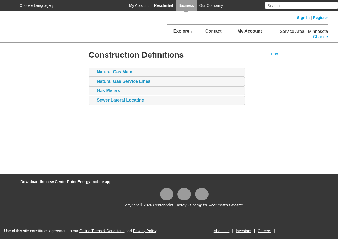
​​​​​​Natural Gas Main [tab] (111, 72)
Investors (243, 231)
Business (186, 5)
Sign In (303, 17)
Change (320, 36)
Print (274, 54)
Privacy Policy (144, 231)
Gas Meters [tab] (105, 90)
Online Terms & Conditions (101, 231)
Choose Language (35, 5)
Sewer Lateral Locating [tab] (117, 100)
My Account (138, 5)
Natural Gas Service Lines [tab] (120, 81)
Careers (264, 231)
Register (320, 17)
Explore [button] (182, 31)
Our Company (211, 5)
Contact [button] (214, 31)
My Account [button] (250, 31)
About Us (222, 231)
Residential (163, 5)
